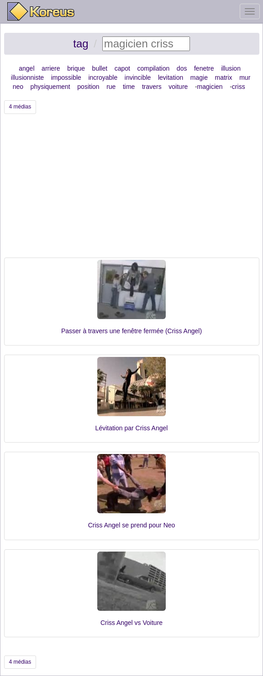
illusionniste (27, 77)
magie (199, 77)
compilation (153, 68)
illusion (231, 68)
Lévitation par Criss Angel (131, 428)
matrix (223, 77)
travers (152, 86)
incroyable (102, 77)
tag (80, 43)
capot (122, 68)
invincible (138, 77)
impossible (66, 77)
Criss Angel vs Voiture (131, 622)
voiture (178, 86)
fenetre (204, 68)
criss (238, 86)
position (88, 86)
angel (26, 68)
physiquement (50, 86)
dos (182, 68)
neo (18, 86)
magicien (210, 86)
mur (244, 77)
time (129, 86)
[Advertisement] (131, 189)
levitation (170, 77)
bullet (99, 68)
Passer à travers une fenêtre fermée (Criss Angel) (131, 331)
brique (76, 68)
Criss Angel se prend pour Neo (131, 525)
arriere (51, 68)
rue (111, 86)
